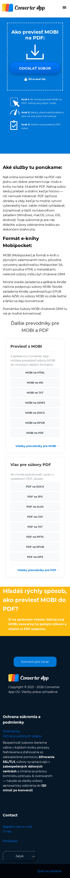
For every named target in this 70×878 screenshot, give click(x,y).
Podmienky (11, 731)
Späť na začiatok (49, 871)
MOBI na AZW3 (35, 402)
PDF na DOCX (35, 486)
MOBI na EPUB (35, 422)
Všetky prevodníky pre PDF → (38, 570)
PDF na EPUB (35, 546)
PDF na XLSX (35, 506)
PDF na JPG (35, 496)
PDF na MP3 (35, 556)
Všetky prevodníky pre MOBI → (37, 446)
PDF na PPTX (35, 536)
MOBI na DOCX (35, 412)
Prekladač (10, 841)
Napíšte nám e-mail (17, 827)
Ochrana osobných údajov (22, 736)
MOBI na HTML (35, 372)
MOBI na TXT (35, 392)
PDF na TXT (35, 526)
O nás (7, 831)
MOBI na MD (35, 382)
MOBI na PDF (35, 432)
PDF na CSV (35, 516)
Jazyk (19, 856)
